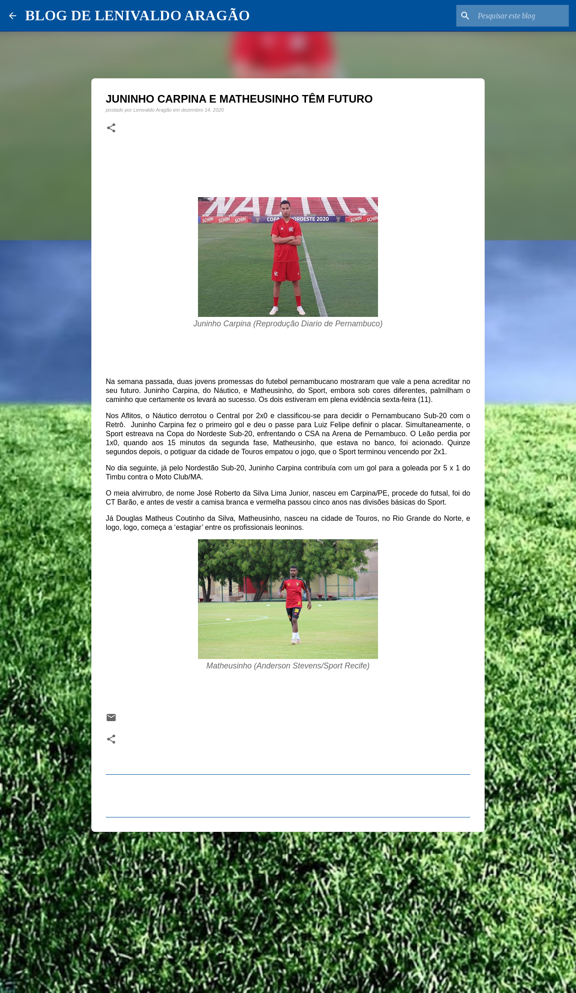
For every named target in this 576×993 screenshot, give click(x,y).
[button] (111, 128)
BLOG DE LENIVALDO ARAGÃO (137, 15)
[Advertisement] (288, 908)
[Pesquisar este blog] (521, 16)
